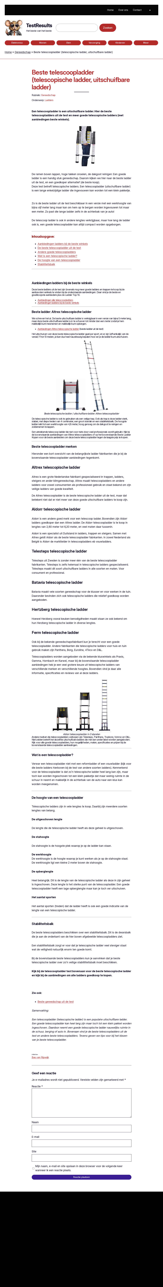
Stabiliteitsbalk (46, 264)
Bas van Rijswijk (40, 1057)
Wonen (42, 43)
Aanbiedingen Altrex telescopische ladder (58, 328)
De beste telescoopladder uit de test (59, 247)
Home (8, 52)
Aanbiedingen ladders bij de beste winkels (63, 243)
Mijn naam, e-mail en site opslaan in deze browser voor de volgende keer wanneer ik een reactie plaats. (79, 1168)
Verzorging (94, 43)
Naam (35, 1122)
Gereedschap (23, 52)
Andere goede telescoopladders (57, 251)
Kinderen (120, 43)
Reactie (37, 1086)
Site (34, 1151)
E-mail (35, 1136)
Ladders (49, 100)
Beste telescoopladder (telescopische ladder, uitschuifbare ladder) (81, 79)
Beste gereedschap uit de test (56, 1001)
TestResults (39, 25)
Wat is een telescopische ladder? (57, 255)
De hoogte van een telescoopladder (59, 260)
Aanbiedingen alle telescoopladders (55, 300)
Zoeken (107, 27)
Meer (146, 43)
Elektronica (17, 43)
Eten (68, 43)
